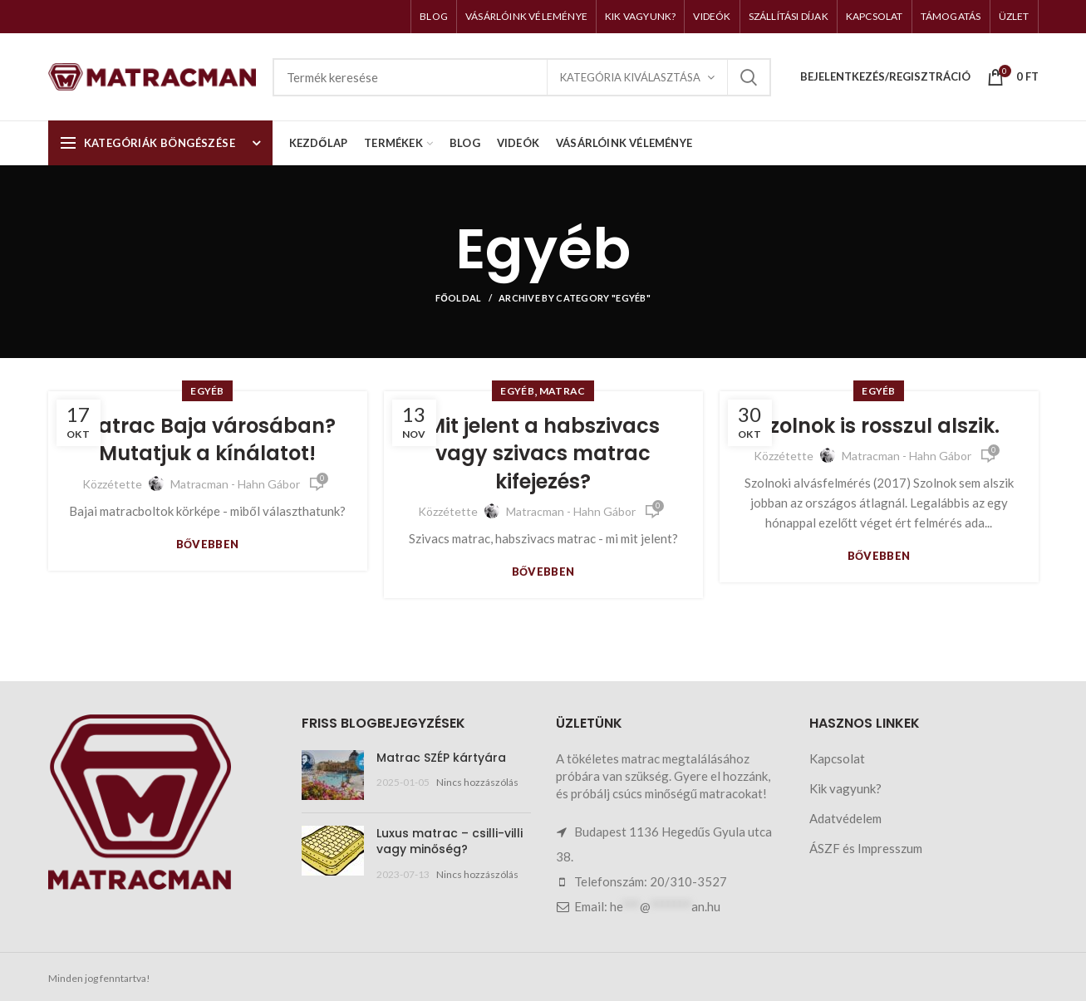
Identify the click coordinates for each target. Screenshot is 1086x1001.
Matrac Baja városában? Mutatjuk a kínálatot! (208, 440)
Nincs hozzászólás (477, 782)
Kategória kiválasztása (630, 77)
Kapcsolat (837, 758)
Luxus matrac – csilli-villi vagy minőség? (449, 841)
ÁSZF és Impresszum (865, 848)
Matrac (562, 391)
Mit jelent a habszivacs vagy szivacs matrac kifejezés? (543, 453)
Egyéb (207, 391)
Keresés (748, 77)
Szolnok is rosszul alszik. (879, 425)
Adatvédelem (845, 818)
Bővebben (207, 544)
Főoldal (458, 297)
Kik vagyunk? (845, 788)
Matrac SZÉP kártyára (441, 757)
